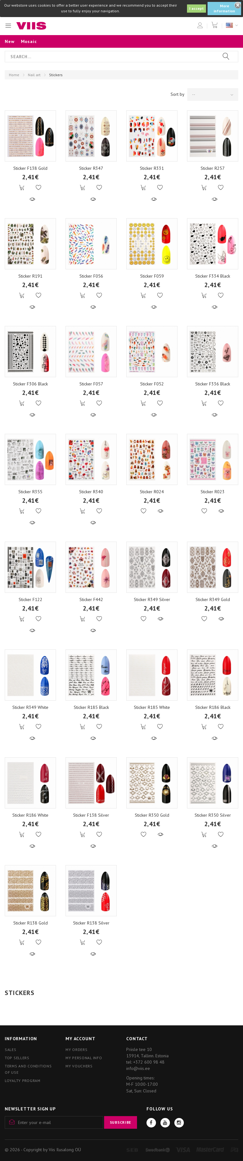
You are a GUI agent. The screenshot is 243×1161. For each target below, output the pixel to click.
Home (14, 74)
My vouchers (79, 1066)
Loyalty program (22, 1080)
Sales (10, 1049)
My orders (76, 1049)
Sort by (177, 94)
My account (80, 1038)
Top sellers (17, 1057)
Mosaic (29, 41)
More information (224, 8)
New (10, 41)
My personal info (83, 1057)
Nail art (34, 74)
